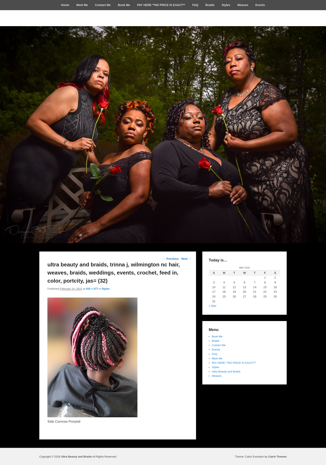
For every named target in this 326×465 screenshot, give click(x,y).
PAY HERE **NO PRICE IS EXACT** (161, 5)
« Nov (212, 306)
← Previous (171, 258)
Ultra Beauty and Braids (226, 371)
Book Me (124, 5)
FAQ (195, 5)
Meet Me (82, 5)
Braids (210, 5)
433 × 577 (92, 288)
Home (65, 5)
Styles (226, 5)
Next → (186, 258)
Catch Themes (277, 456)
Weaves (242, 5)
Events (260, 5)
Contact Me (103, 5)
